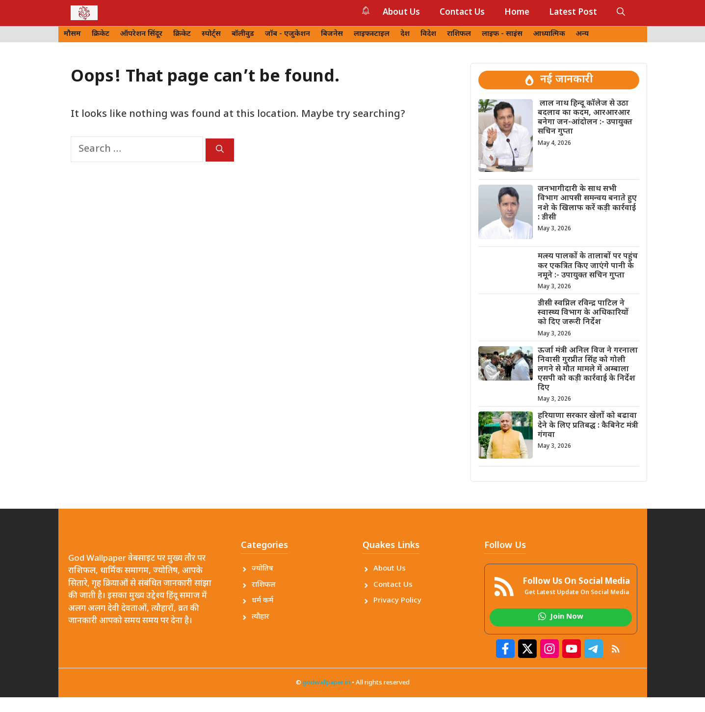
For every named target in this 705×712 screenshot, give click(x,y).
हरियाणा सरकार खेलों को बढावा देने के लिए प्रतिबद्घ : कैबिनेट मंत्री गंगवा (588, 425)
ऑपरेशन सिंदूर (141, 34)
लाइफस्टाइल (372, 34)
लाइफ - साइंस (502, 34)
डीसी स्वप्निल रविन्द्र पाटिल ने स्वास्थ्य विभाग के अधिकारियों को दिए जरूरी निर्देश (583, 313)
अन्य (582, 34)
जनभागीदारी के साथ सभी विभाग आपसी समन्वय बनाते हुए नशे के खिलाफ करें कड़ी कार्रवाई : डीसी (587, 203)
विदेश (428, 34)
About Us (401, 12)
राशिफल (459, 34)
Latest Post (573, 12)
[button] (621, 12)
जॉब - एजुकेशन (287, 34)
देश (405, 34)
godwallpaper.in (326, 683)
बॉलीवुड (243, 34)
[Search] (220, 150)
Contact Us (462, 12)
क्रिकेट (100, 34)
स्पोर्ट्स (211, 34)
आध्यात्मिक (549, 34)
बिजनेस (332, 34)
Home (516, 12)
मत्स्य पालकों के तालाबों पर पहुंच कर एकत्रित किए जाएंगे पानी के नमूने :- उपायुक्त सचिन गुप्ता (588, 265)
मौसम (72, 34)
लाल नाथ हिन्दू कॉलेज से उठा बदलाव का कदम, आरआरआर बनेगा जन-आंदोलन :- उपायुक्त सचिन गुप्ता (585, 118)
